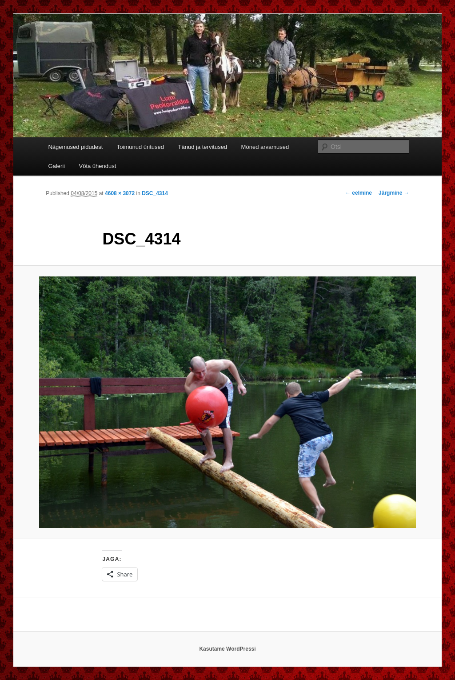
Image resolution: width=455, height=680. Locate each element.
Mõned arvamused (265, 147)
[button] (227, 402)
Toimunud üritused (140, 147)
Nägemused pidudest (75, 147)
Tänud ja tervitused (203, 147)
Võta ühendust (97, 166)
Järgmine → (394, 193)
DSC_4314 (155, 193)
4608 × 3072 (120, 193)
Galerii (56, 166)
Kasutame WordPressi (227, 649)
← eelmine (358, 193)
